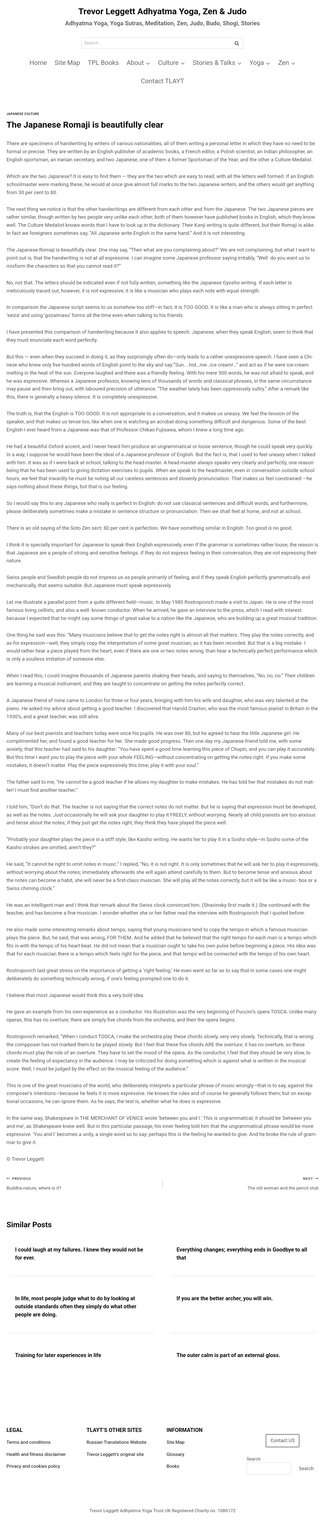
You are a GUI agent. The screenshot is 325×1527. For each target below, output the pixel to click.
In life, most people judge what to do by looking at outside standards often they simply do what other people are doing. (75, 1306)
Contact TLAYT (162, 81)
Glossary (175, 1454)
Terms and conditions (28, 1442)
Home (38, 63)
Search (254, 1459)
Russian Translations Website (116, 1442)
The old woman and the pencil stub (243, 1183)
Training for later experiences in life (58, 1355)
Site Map (67, 63)
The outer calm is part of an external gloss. (228, 1355)
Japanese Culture (22, 114)
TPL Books (103, 63)
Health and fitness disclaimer (36, 1454)
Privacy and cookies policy (33, 1466)
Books (173, 1466)
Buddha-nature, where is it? (82, 1183)
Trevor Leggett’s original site (115, 1454)
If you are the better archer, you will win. (225, 1298)
